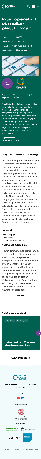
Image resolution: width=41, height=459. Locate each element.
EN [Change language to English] (38, 6)
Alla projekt (20, 358)
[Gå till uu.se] (21, 414)
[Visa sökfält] (28, 6)
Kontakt (32, 385)
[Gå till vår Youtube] (18, 398)
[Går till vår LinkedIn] (22, 398)
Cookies (16, 449)
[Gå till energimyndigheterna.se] (28, 429)
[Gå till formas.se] (14, 438)
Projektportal (11, 385)
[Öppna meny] (33, 6)
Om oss (23, 385)
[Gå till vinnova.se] (12, 429)
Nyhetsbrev (20, 387)
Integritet (8, 449)
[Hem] (8, 6)
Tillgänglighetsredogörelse (30, 449)
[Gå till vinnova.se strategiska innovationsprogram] (27, 437)
